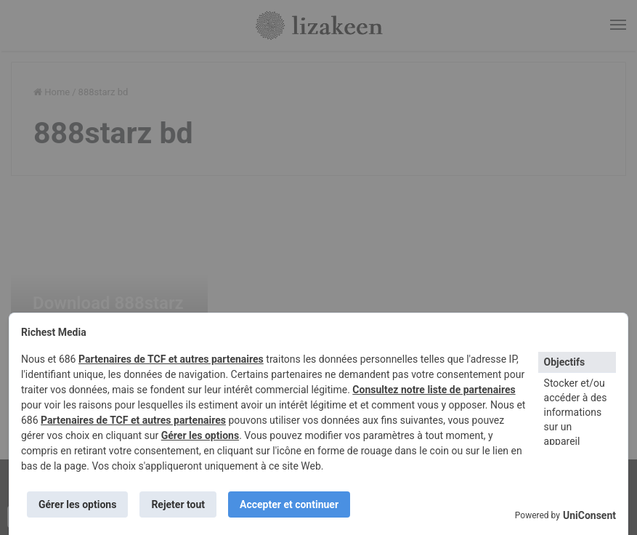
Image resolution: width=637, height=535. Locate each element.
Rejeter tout (178, 504)
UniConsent (589, 515)
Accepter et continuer (289, 504)
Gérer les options (200, 435)
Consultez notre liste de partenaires (433, 389)
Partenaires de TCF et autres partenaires (171, 359)
